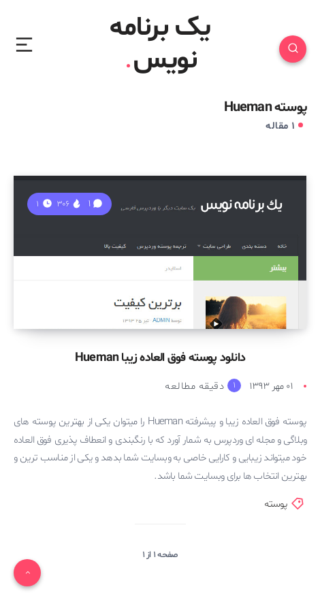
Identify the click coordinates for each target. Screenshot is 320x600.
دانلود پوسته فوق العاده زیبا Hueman (160, 357)
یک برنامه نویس (160, 45)
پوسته (276, 504)
